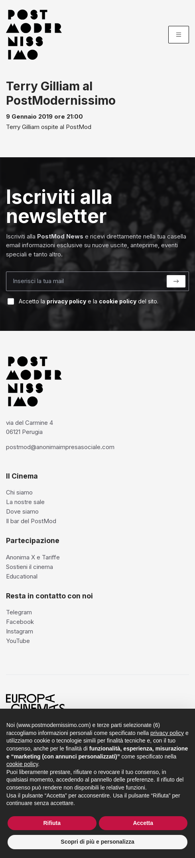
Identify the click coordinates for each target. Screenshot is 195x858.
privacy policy (66, 301)
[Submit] (176, 281)
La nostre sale (25, 502)
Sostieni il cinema (29, 567)
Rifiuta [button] (52, 823)
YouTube (18, 641)
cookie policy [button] (22, 764)
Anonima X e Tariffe (33, 557)
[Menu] (178, 34)
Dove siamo (22, 511)
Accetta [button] (143, 823)
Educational (21, 576)
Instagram (19, 631)
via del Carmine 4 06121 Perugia (29, 427)
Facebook (20, 621)
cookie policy (117, 301)
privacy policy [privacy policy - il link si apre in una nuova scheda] (167, 733)
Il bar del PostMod (31, 521)
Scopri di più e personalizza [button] (97, 841)
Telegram (19, 612)
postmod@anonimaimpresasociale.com (60, 447)
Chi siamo (19, 492)
